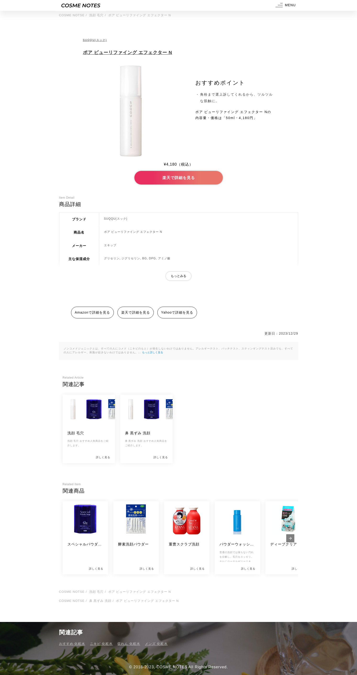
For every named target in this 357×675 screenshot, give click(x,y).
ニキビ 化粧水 (101, 644)
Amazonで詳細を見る (92, 312)
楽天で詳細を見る (178, 178)
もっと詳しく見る (152, 352)
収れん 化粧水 (128, 644)
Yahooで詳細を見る (177, 312)
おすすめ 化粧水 (72, 644)
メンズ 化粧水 (156, 644)
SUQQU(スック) (95, 39)
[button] (285, 5)
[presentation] (290, 538)
